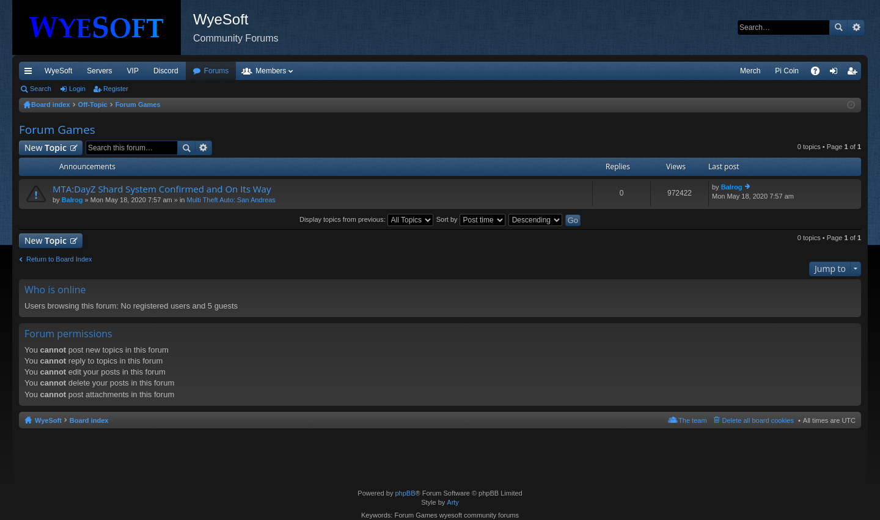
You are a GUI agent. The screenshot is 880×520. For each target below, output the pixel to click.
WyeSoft (58, 71)
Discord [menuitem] (165, 71)
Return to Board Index (59, 259)
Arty (453, 502)
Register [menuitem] (854, 73)
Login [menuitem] (836, 73)
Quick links (30, 73)
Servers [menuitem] (99, 71)
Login (77, 88)
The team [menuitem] (692, 420)
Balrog (72, 199)
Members (270, 71)
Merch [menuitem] (750, 71)
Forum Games (57, 129)
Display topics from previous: (366, 219)
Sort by (470, 219)
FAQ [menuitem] (819, 73)
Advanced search (856, 27)
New (45, 147)
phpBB (405, 493)
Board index (89, 420)
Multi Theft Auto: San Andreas (231, 199)
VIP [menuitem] (133, 71)
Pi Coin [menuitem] (787, 71)
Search (838, 27)
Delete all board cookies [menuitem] (758, 420)
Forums (216, 71)
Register (115, 88)
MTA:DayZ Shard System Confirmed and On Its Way (162, 189)
